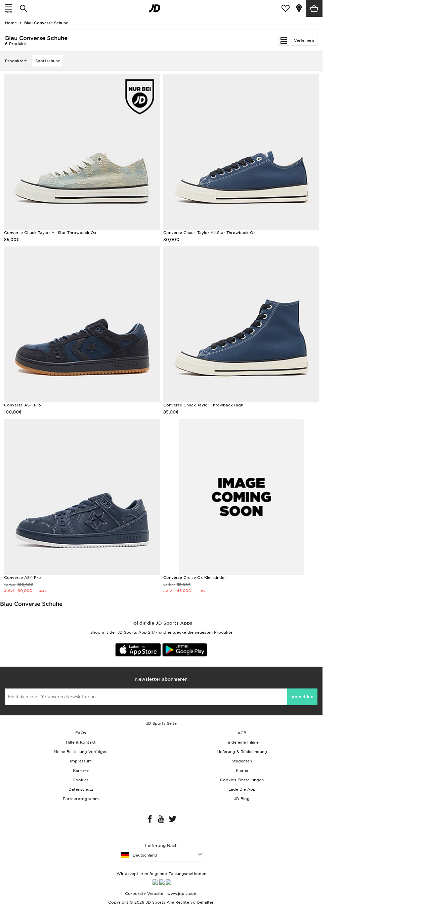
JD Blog (242, 798)
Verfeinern (304, 40)
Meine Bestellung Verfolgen (81, 751)
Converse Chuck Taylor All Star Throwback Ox (50, 232)
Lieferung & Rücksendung (242, 751)
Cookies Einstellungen (242, 780)
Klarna (242, 770)
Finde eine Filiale (242, 742)
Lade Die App (242, 789)
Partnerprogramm (81, 798)
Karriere (81, 770)
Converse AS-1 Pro (22, 405)
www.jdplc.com (182, 896)
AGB (242, 732)
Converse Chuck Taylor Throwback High (203, 405)
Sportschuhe (47, 60)
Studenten (242, 761)
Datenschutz (81, 789)
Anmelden (302, 696)
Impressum (81, 761)
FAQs (80, 732)
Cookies (81, 780)
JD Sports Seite (161, 723)
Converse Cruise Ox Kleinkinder (194, 577)
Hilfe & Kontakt (81, 742)
